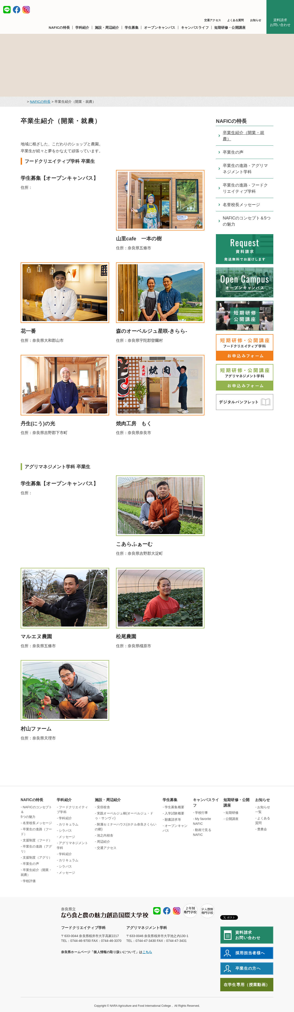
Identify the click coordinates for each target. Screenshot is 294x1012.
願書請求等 (173, 819)
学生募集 (170, 800)
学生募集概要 (174, 807)
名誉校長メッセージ (241, 204)
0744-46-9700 (80, 941)
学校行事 (201, 812)
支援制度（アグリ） (37, 857)
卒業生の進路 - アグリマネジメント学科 (245, 168)
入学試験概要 (174, 813)
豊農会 (262, 829)
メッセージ (67, 837)
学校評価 (29, 881)
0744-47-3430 (146, 941)
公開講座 (232, 819)
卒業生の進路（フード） (36, 831)
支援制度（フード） (37, 840)
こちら (147, 952)
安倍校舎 (103, 807)
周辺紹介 (103, 841)
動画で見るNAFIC (202, 832)
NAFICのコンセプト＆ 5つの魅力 (36, 812)
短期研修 (232, 812)
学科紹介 (64, 800)
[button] (61, 27)
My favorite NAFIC (202, 821)
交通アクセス (212, 20)
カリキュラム (68, 824)
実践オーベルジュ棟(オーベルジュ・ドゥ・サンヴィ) (124, 815)
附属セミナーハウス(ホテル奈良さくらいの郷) (125, 826)
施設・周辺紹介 (108, 800)
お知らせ (255, 20)
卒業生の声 (233, 152)
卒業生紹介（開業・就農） (243, 135)
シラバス (65, 830)
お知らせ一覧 (262, 809)
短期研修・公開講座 (236, 802)
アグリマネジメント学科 (72, 845)
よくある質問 (235, 20)
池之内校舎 (105, 835)
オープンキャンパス (175, 828)
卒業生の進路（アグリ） (36, 849)
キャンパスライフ (206, 802)
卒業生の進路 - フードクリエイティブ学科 (245, 188)
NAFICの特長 (40, 102)
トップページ (23, 102)
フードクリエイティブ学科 (72, 809)
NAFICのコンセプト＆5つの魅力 (247, 221)
